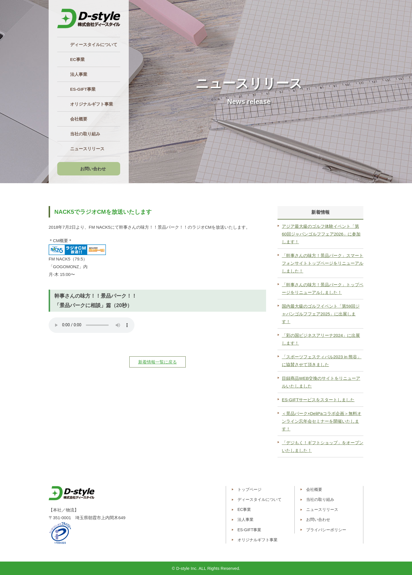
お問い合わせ (93, 168)
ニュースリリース (87, 148)
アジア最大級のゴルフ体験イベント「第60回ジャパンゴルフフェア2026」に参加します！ (321, 234)
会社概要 (78, 118)
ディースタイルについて (93, 44)
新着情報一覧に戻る (157, 361)
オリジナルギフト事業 (91, 104)
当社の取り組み (85, 133)
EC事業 (77, 59)
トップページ (249, 489)
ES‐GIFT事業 (83, 89)
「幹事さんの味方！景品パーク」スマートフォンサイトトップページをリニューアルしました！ (322, 263)
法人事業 (78, 74)
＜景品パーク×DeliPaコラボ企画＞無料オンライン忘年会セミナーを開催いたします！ (321, 421)
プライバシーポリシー (326, 529)
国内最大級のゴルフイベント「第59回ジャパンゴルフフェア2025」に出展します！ (321, 314)
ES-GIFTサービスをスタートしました (318, 399)
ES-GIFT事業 (249, 529)
